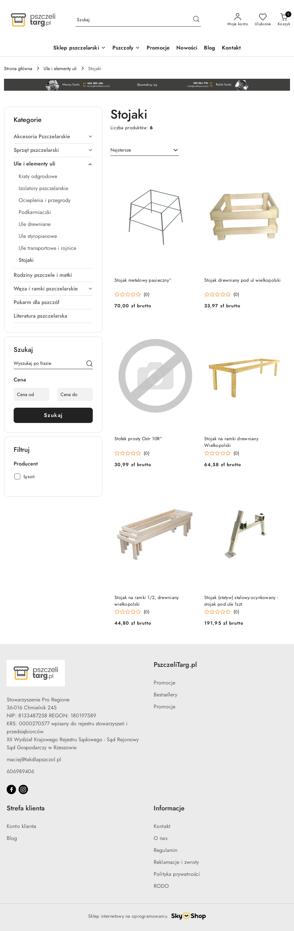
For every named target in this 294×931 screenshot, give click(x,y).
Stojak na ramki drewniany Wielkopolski (231, 442)
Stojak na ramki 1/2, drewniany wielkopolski (146, 600)
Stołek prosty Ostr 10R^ (138, 438)
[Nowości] (186, 48)
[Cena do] (75, 394)
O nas (160, 838)
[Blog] (209, 48)
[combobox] (144, 150)
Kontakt (162, 826)
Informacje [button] (169, 808)
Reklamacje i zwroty (176, 862)
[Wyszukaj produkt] (138, 20)
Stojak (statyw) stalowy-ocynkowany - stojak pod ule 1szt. (241, 600)
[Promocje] (158, 48)
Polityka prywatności (177, 874)
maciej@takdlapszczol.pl (34, 759)
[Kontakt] (231, 48)
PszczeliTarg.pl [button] (175, 665)
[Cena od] (31, 394)
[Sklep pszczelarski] (79, 48)
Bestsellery (165, 694)
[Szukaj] (89, 364)
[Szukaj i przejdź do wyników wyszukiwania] (196, 20)
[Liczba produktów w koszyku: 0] (284, 20)
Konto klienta (21, 826)
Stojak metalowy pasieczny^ (142, 280)
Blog (12, 838)
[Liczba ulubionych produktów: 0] (263, 20)
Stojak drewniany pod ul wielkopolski (242, 280)
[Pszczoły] (126, 48)
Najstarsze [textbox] (120, 150)
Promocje (164, 682)
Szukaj (53, 415)
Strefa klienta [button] (26, 808)
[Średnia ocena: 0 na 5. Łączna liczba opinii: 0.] (131, 294)
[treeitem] (53, 136)
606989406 (20, 771)
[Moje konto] (237, 20)
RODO (161, 886)
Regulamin (165, 850)
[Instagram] (23, 789)
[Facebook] (11, 789)
